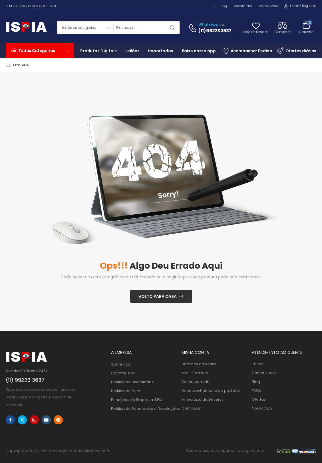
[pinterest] (58, 419)
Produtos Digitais (98, 51)
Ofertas (259, 399)
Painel (257, 364)
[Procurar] (140, 27)
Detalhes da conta (199, 364)
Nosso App (262, 408)
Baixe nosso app (199, 51)
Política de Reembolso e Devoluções (143, 408)
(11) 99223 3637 (214, 31)
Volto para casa (157, 296)
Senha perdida (196, 381)
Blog (223, 6)
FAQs (256, 390)
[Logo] (26, 27)
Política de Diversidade (132, 382)
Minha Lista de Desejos (203, 399)
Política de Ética (125, 391)
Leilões (132, 51)
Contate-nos (242, 6)
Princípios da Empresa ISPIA (137, 399)
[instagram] (34, 419)
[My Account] (291, 6)
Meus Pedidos (195, 373)
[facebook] (10, 419)
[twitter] (22, 419)
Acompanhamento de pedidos (211, 390)
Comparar (191, 408)
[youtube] (46, 419)
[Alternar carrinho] (306, 27)
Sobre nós (120, 364)
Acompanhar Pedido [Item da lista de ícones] (247, 51)
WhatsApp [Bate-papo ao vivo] (208, 24)
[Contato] (193, 28)
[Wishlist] (256, 28)
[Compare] (282, 28)
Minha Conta (268, 6)
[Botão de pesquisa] (173, 27)
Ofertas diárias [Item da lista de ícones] (296, 50)
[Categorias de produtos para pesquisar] (85, 27)
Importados (160, 51)
